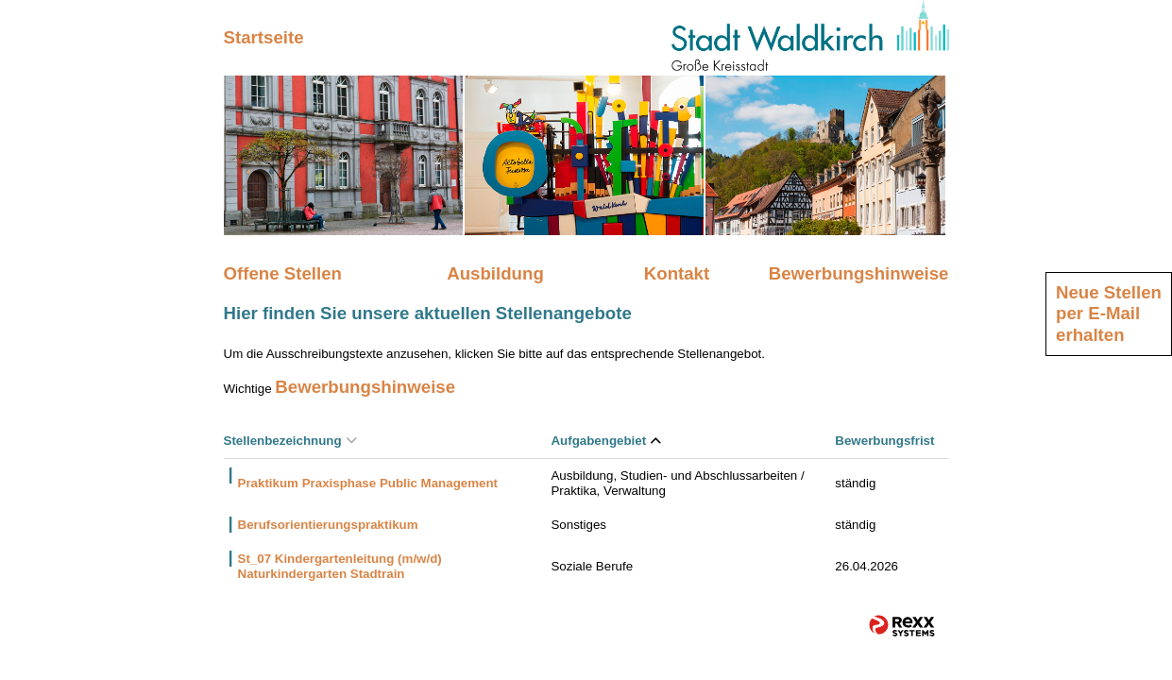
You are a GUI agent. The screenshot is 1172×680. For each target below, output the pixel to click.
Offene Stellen (283, 273)
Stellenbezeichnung (290, 441)
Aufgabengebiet (606, 441)
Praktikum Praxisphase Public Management (368, 483)
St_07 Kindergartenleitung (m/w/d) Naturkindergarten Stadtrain (340, 566)
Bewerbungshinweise (859, 273)
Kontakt (676, 273)
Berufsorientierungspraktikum (328, 525)
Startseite (264, 37)
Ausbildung (495, 273)
